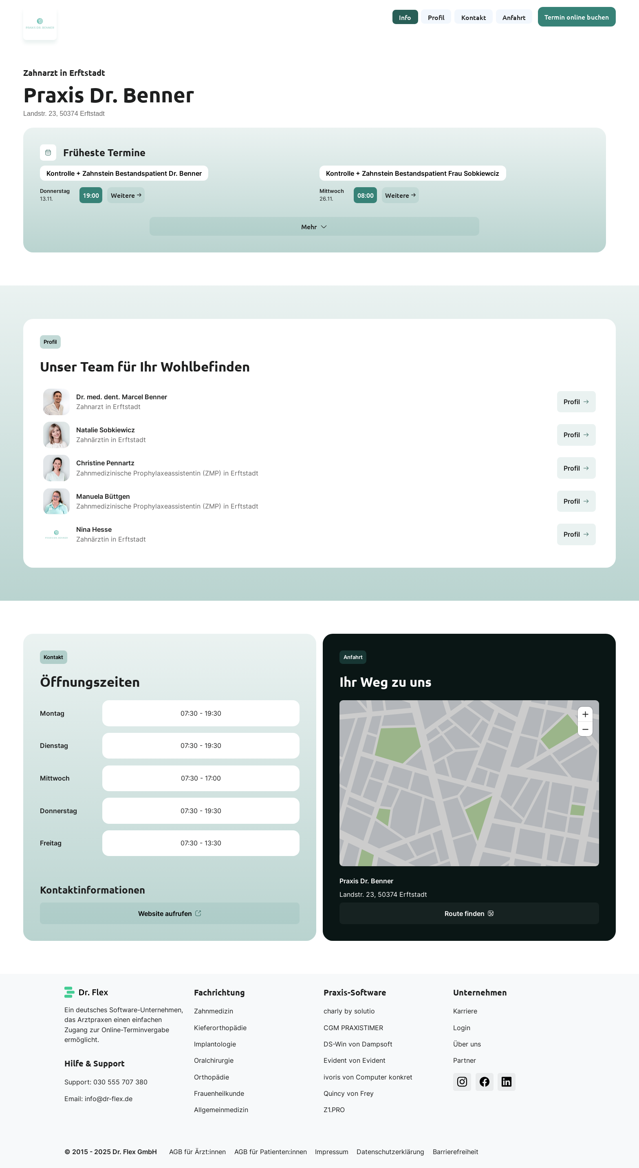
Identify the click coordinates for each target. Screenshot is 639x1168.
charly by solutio (349, 1011)
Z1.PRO (334, 1110)
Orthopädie (211, 1077)
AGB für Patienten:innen (270, 1152)
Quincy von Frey (349, 1093)
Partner (464, 1060)
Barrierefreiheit (455, 1152)
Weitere (126, 194)
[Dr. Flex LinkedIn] (507, 1082)
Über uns (467, 1044)
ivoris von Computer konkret (368, 1077)
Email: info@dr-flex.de (98, 1099)
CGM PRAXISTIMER (353, 1028)
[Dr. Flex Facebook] (485, 1082)
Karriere (465, 1011)
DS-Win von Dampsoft (358, 1044)
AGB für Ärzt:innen (197, 1152)
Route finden (469, 913)
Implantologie (215, 1044)
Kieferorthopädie (220, 1028)
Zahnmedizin (213, 1011)
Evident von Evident (355, 1060)
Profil (436, 16)
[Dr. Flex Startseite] (86, 992)
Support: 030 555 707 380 (106, 1082)
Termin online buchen (577, 16)
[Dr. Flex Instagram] (462, 1082)
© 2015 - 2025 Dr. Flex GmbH (110, 1152)
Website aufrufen (169, 913)
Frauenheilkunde (219, 1093)
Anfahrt (514, 16)
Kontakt (473, 16)
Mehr (309, 226)
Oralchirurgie (214, 1060)
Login (461, 1028)
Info (405, 16)
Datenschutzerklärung (390, 1152)
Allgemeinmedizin (221, 1110)
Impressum (331, 1152)
